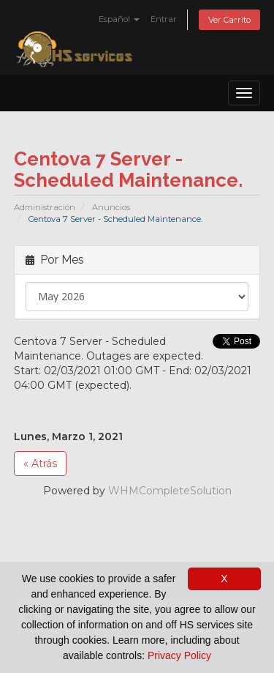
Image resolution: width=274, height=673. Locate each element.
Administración (44, 207)
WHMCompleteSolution (170, 490)
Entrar (164, 19)
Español (119, 19)
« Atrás (40, 463)
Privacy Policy (179, 655)
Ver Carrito (229, 20)
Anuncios (111, 207)
